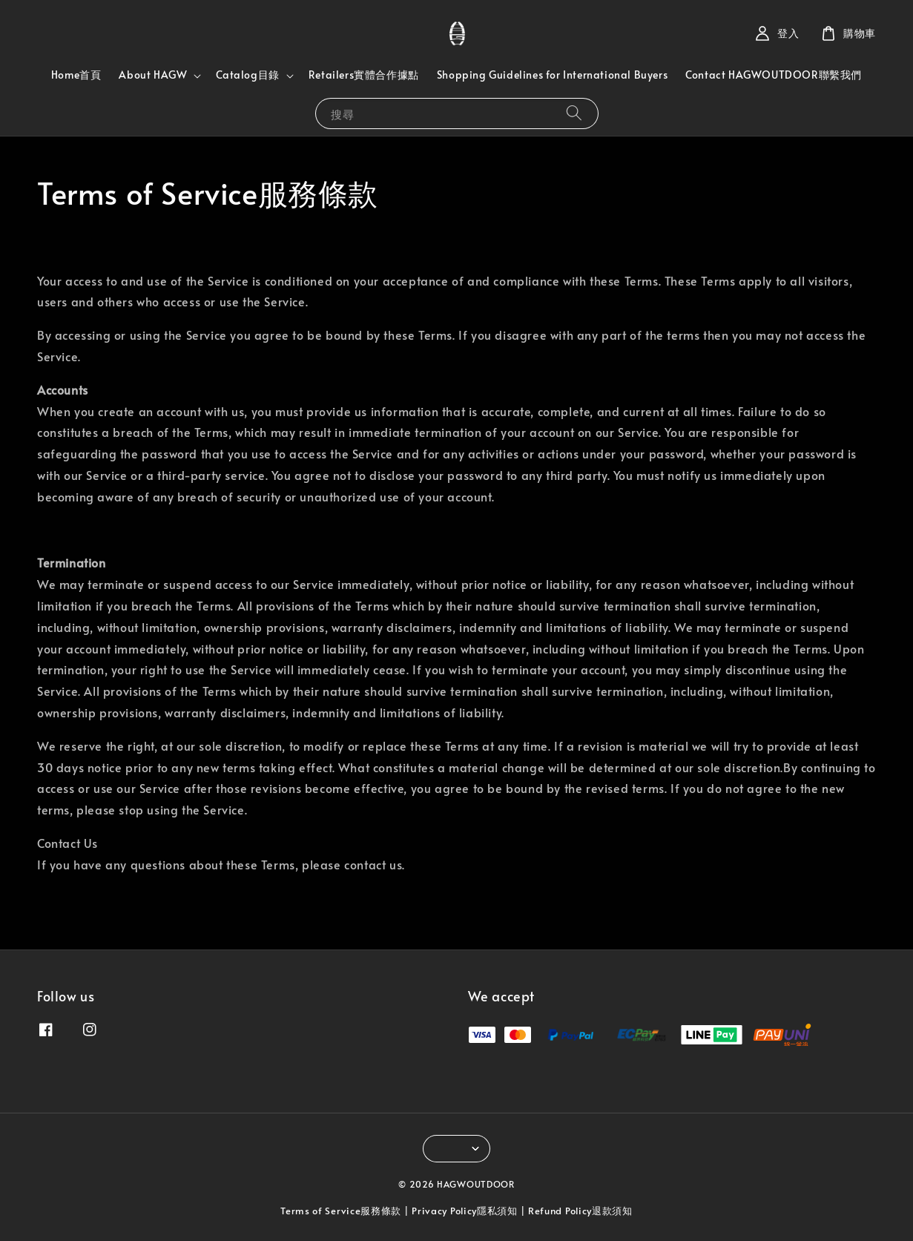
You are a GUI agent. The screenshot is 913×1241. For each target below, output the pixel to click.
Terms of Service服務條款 (340, 1210)
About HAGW (153, 75)
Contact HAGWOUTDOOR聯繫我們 (773, 75)
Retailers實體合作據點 (364, 75)
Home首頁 (76, 75)
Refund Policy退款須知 (580, 1210)
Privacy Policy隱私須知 (465, 1210)
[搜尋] (574, 113)
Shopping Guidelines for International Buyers (552, 75)
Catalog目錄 (247, 75)
